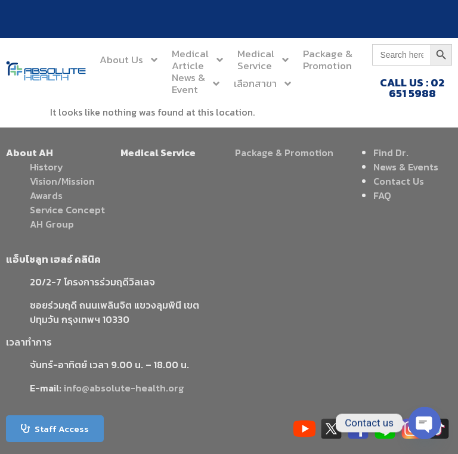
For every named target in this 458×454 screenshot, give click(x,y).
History (46, 167)
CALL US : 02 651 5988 (412, 87)
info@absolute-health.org (124, 388)
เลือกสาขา (263, 84)
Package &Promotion (327, 59)
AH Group (52, 224)
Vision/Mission (62, 181)
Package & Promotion (284, 152)
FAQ (382, 195)
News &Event (196, 83)
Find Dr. (391, 152)
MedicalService (263, 59)
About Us (129, 60)
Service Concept (67, 210)
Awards (46, 195)
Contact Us (398, 181)
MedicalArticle (198, 59)
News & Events (405, 167)
